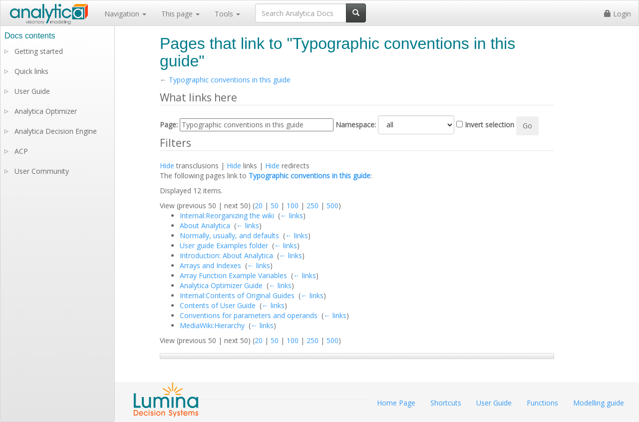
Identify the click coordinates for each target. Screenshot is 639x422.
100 (293, 205)
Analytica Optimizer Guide (221, 285)
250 (313, 205)
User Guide (32, 91)
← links (291, 215)
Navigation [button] (125, 13)
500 (332, 205)
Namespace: (355, 124)
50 (275, 205)
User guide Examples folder (224, 245)
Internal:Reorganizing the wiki (227, 215)
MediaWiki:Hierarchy (212, 325)
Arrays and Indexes (210, 265)
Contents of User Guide (218, 305)
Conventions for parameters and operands (249, 315)
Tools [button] (227, 13)
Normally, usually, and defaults (229, 235)
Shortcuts (445, 403)
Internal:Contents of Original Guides (237, 295)
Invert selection (489, 124)
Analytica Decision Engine (55, 131)
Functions (542, 403)
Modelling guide (598, 403)
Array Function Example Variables (233, 275)
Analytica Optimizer (45, 111)
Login (617, 13)
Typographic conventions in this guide (230, 79)
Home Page (396, 403)
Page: (169, 124)
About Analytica (205, 225)
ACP (21, 151)
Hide (167, 165)
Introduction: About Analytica (226, 255)
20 (259, 205)
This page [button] (180, 13)
